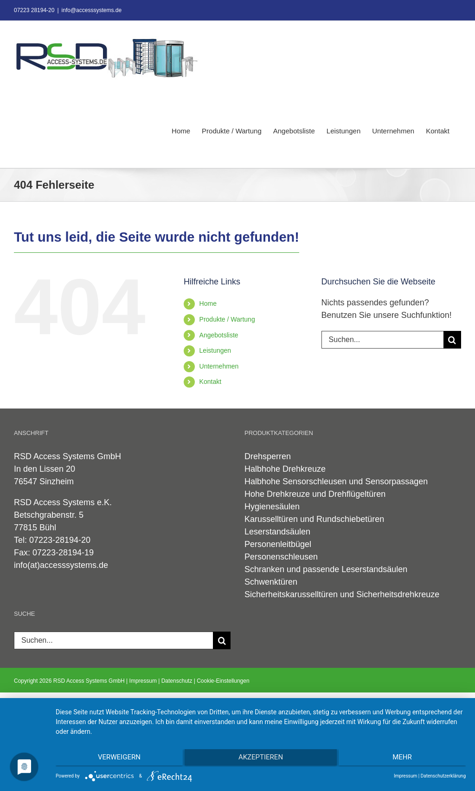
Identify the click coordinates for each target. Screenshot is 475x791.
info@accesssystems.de (92, 10)
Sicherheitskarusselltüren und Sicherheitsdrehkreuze (341, 594)
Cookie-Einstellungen (223, 681)
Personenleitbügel (277, 544)
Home (208, 303)
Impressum (143, 681)
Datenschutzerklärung (443, 775)
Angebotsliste (218, 335)
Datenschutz (177, 681)
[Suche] (452, 340)
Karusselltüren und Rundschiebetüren (314, 519)
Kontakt (210, 381)
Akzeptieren (260, 759)
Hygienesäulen (272, 506)
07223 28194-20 (34, 10)
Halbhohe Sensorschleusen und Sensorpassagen (336, 481)
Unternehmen (219, 366)
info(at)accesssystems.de (61, 565)
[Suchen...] (382, 340)
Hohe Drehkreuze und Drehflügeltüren (314, 494)
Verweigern (116, 759)
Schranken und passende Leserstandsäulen (325, 569)
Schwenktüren (270, 582)
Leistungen (215, 350)
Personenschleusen (281, 556)
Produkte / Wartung (227, 319)
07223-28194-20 (59, 540)
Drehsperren (267, 456)
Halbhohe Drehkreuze (285, 469)
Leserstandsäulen (277, 531)
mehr (405, 759)
